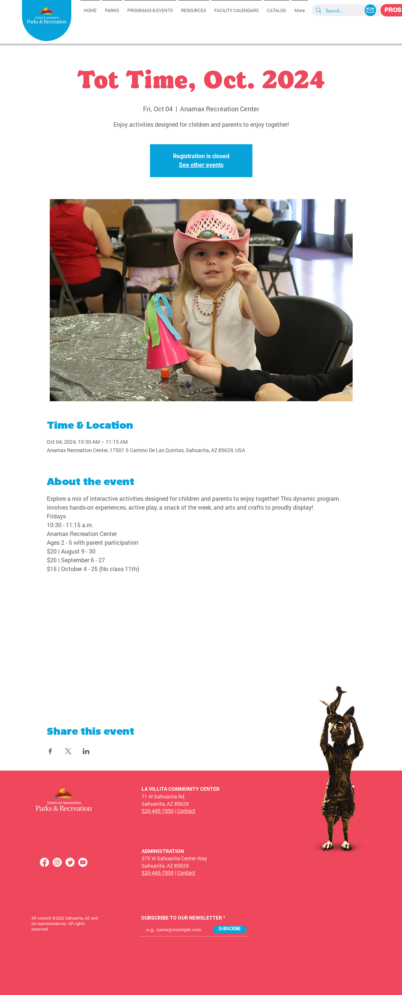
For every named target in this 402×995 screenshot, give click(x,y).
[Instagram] (57, 862)
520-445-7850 (158, 810)
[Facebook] (44, 862)
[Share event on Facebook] (50, 751)
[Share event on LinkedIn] (86, 751)
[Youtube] (82, 862)
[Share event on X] (68, 751)
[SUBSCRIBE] (230, 929)
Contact (186, 810)
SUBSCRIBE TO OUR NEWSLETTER (181, 917)
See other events (201, 164)
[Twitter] (70, 862)
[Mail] (370, 10)
